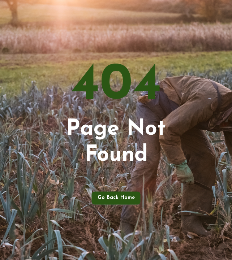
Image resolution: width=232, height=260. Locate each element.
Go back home (116, 198)
